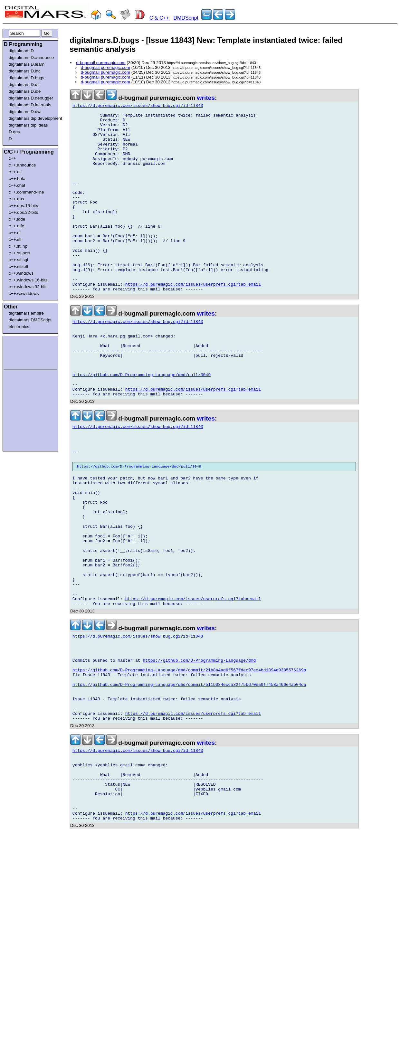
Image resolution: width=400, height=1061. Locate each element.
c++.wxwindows (24, 293)
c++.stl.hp (18, 246)
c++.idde (17, 219)
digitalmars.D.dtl (24, 84)
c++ (12, 158)
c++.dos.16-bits (23, 205)
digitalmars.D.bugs (26, 77)
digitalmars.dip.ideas (28, 125)
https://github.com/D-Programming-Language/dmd (199, 753)
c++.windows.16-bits (28, 280)
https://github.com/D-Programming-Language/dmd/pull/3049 (141, 424)
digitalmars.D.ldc (25, 71)
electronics (19, 326)
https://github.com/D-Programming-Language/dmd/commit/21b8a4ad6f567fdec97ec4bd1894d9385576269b (189, 765)
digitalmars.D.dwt (25, 111)
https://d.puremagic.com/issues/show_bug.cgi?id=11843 (137, 106)
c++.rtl (15, 232)
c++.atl (15, 171)
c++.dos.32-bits (23, 212)
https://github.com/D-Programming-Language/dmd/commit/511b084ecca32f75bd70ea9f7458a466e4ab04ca (189, 782)
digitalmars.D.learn (26, 64)
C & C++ (159, 18)
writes (206, 97)
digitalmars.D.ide (25, 91)
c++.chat (17, 185)
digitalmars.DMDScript (30, 319)
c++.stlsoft (18, 266)
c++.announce (22, 165)
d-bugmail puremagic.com (100, 62)
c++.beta (17, 178)
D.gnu (14, 131)
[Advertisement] (23, 351)
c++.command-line (26, 192)
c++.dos (16, 198)
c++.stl (15, 239)
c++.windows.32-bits (28, 286)
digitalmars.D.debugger (31, 98)
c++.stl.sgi (18, 259)
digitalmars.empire (26, 313)
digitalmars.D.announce (31, 57)
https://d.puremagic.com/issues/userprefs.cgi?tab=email (193, 321)
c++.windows (21, 273)
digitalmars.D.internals (30, 104)
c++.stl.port (19, 253)
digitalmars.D (21, 50)
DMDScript (186, 18)
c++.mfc (16, 225)
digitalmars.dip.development (32, 118)
